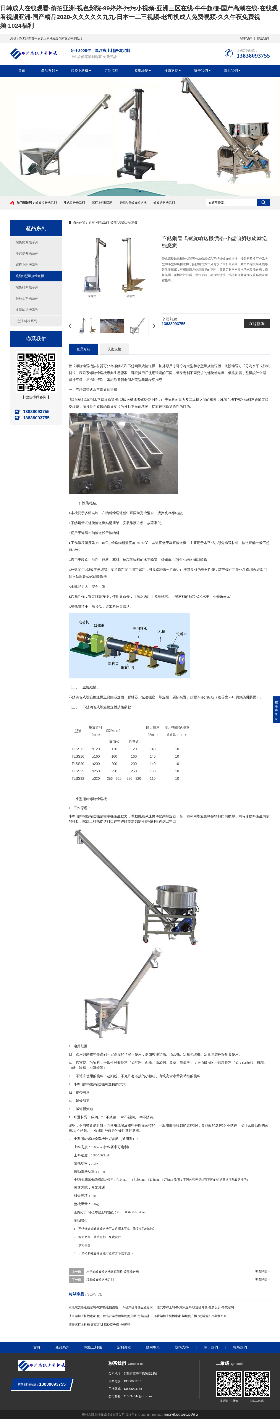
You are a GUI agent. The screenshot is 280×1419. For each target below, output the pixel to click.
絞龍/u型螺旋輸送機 (133, 202)
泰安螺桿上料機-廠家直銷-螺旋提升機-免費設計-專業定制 (195, 1307)
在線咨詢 (257, 324)
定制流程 (111, 71)
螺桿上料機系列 (102, 202)
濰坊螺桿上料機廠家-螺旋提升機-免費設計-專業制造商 (190, 1316)
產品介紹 (83, 349)
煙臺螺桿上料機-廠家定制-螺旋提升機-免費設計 (100, 1324)
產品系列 (48, 71)
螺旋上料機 (79, 71)
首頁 (21, 71)
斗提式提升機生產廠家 (137, 1307)
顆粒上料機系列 (27, 298)
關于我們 (246, 38)
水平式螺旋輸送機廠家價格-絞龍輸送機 (112, 1271)
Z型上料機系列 (26, 321)
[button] (137, 191)
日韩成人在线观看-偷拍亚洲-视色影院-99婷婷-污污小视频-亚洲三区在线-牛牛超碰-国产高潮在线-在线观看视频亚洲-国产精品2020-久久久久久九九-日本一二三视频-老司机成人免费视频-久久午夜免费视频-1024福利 (139, 17)
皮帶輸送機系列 (27, 310)
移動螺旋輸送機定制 (100, 1279)
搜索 (263, 202)
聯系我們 (263, 38)
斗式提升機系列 (74, 202)
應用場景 (141, 71)
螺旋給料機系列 (164, 202)
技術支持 (171, 71)
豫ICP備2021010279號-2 (181, 1414)
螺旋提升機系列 (46, 202)
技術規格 (114, 349)
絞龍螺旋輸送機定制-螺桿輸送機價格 (93, 1307)
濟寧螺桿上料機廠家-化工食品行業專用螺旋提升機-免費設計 (109, 1316)
